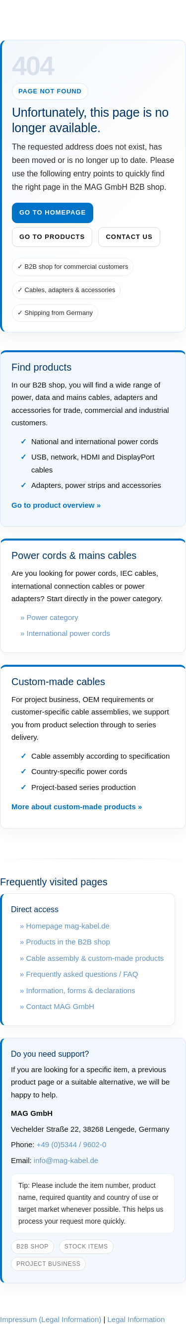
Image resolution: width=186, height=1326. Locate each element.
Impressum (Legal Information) (50, 1319)
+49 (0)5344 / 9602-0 (72, 1144)
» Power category (49, 617)
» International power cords (65, 633)
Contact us (129, 236)
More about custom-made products (73, 806)
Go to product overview (53, 505)
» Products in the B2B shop (65, 941)
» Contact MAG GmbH (57, 1006)
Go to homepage (52, 212)
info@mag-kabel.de (66, 1160)
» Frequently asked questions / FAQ (79, 974)
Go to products (52, 236)
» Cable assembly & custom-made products (92, 958)
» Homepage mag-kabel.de (65, 926)
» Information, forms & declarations (77, 990)
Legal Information (136, 1319)
